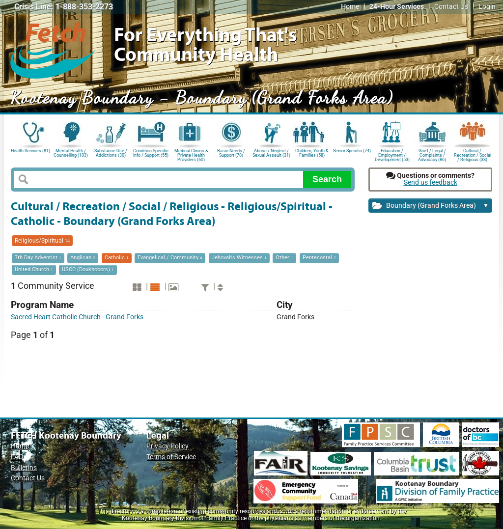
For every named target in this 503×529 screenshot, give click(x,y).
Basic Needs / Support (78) (231, 153)
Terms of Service (171, 457)
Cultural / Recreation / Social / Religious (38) (472, 154)
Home (350, 6)
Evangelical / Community (170, 257)
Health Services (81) (30, 150)
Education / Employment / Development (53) (392, 154)
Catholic (117, 257)
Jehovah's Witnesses (239, 257)
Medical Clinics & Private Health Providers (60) (191, 154)
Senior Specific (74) (352, 150)
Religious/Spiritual (42, 240)
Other (284, 257)
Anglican (82, 257)
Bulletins (24, 468)
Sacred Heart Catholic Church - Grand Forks (77, 317)
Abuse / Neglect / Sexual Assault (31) (271, 153)
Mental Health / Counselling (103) (71, 153)
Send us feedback (430, 182)
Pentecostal (319, 257)
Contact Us (451, 6)
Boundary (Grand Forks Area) (430, 206)
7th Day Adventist (38, 257)
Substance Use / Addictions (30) (110, 153)
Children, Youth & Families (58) (312, 153)
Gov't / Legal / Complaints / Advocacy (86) (432, 154)
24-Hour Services (396, 6)
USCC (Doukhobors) (88, 269)
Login (487, 6)
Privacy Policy (167, 446)
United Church (34, 269)
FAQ (17, 457)
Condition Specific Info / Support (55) (150, 153)
